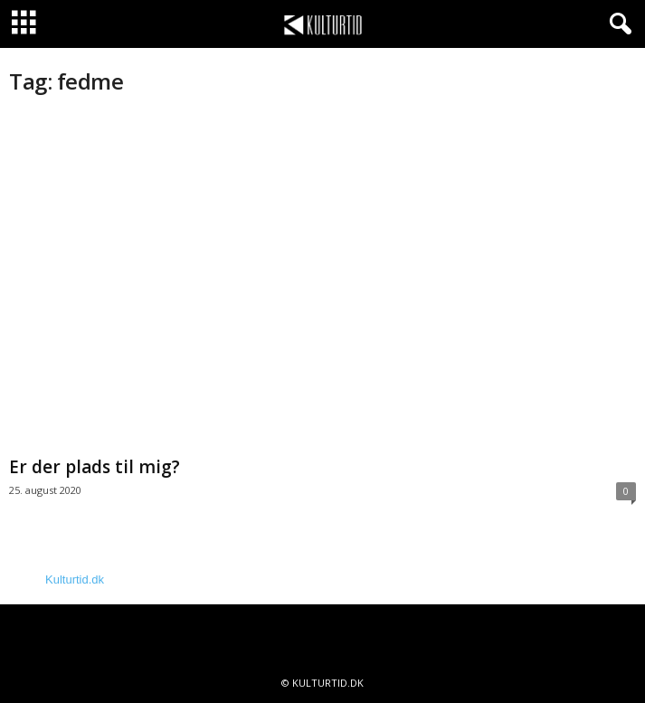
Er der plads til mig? (94, 467)
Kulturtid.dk (74, 579)
